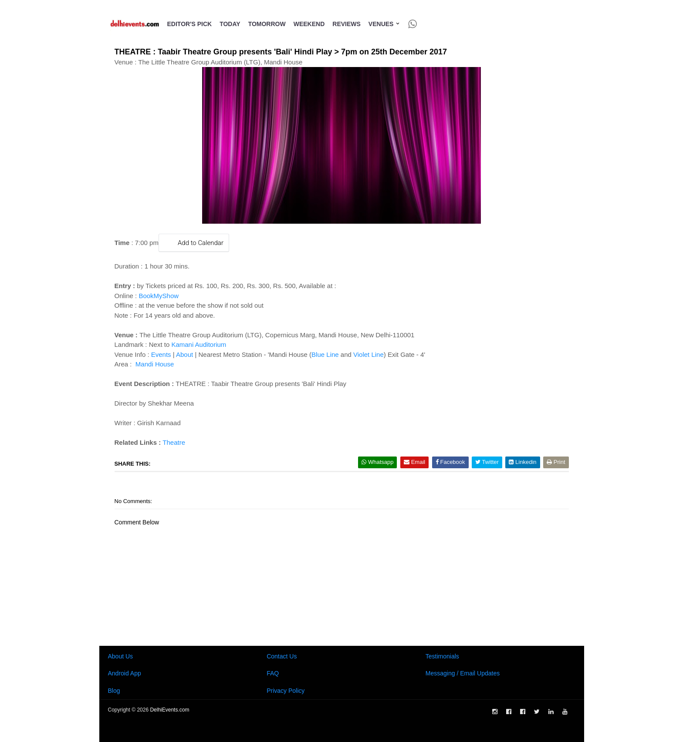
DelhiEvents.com (169, 710)
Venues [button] (384, 23)
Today (230, 23)
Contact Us (282, 656)
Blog (114, 690)
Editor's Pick (189, 23)
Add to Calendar (193, 242)
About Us (120, 656)
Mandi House (154, 364)
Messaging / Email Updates (463, 673)
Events (161, 354)
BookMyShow (159, 295)
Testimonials (442, 656)
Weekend (309, 23)
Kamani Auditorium (198, 344)
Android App (124, 673)
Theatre (173, 442)
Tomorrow (267, 23)
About (184, 354)
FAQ (273, 673)
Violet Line (368, 354)
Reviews (346, 23)
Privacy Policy (285, 690)
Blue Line (325, 354)
